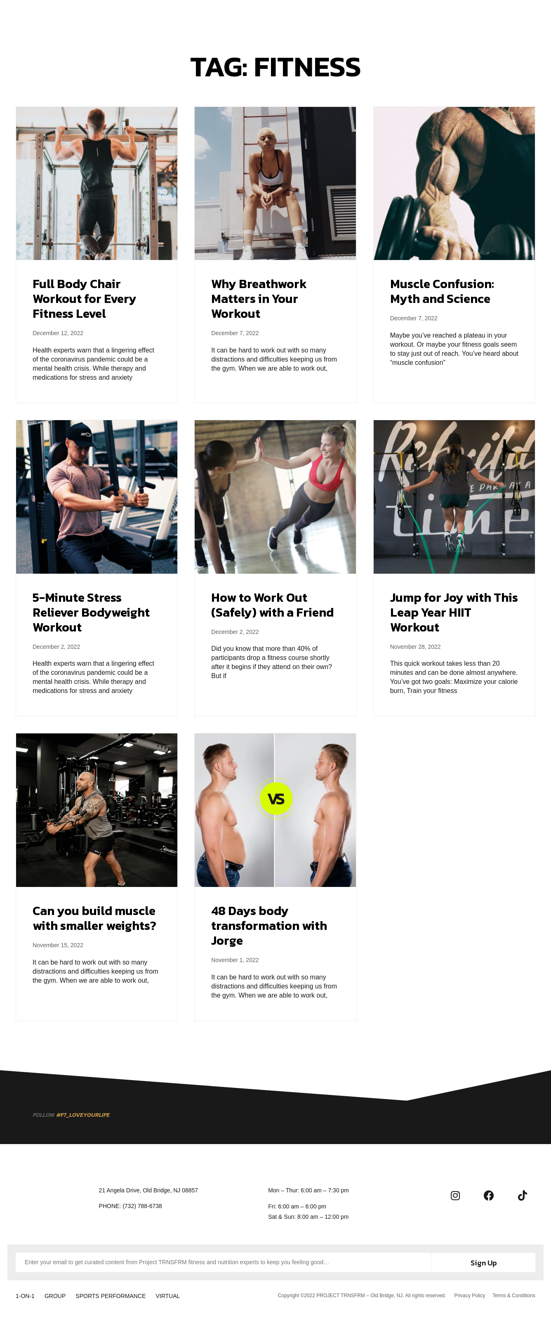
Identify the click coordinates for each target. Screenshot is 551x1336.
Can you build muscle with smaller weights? (94, 918)
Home (165, 17)
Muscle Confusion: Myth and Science (442, 291)
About (289, 17)
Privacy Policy (468, 1294)
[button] (522, 16)
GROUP (59, 1294)
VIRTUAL (181, 1294)
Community (332, 17)
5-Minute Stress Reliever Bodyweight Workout (91, 612)
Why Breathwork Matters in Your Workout (259, 298)
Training (200, 17)
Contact (378, 17)
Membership (246, 17)
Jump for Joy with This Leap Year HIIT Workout (454, 612)
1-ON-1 (25, 1294)
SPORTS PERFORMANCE (120, 1294)
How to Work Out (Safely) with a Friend (272, 605)
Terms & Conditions (513, 1294)
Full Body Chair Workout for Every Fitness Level (85, 298)
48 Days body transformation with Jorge (269, 925)
